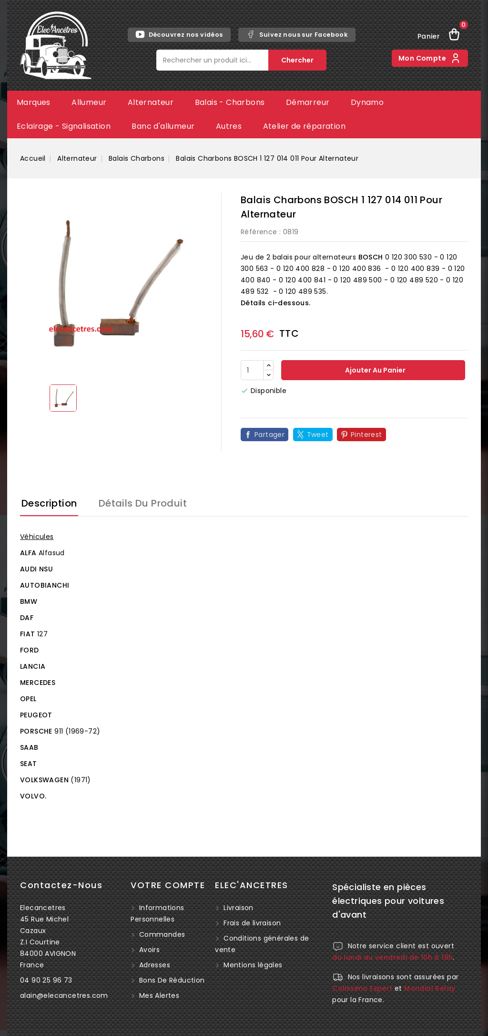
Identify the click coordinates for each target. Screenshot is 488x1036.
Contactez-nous (61, 885)
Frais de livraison (252, 923)
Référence (259, 232)
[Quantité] (252, 370)
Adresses (153, 965)
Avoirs (148, 949)
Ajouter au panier (375, 370)
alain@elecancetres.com (64, 995)
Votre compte (168, 885)
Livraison (239, 907)
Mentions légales (253, 965)
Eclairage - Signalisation (64, 126)
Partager (269, 434)
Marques (34, 102)
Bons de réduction (170, 980)
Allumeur (88, 102)
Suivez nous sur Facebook (297, 34)
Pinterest (366, 434)
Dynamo (367, 102)
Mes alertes (158, 995)
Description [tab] (49, 503)
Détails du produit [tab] (143, 503)
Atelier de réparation (304, 126)
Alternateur (150, 102)
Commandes (161, 934)
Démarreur (308, 102)
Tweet (318, 434)
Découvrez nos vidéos (179, 34)
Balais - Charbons (230, 102)
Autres (229, 126)
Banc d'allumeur (163, 126)
